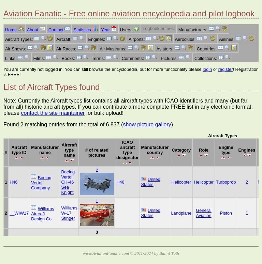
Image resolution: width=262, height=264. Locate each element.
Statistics (85, 29)
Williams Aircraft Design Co (42, 213)
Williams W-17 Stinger (69, 213)
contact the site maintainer (53, 113)
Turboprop (226, 182)
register (225, 69)
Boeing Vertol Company (41, 182)
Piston (226, 213)
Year (108, 29)
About (36, 29)
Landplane (181, 213)
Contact (59, 29)
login (207, 69)
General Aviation (204, 213)
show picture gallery (147, 124)
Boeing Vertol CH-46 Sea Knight (68, 182)
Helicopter (181, 182)
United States (150, 182)
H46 (13, 182)
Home (14, 29)
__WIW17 (19, 213)
